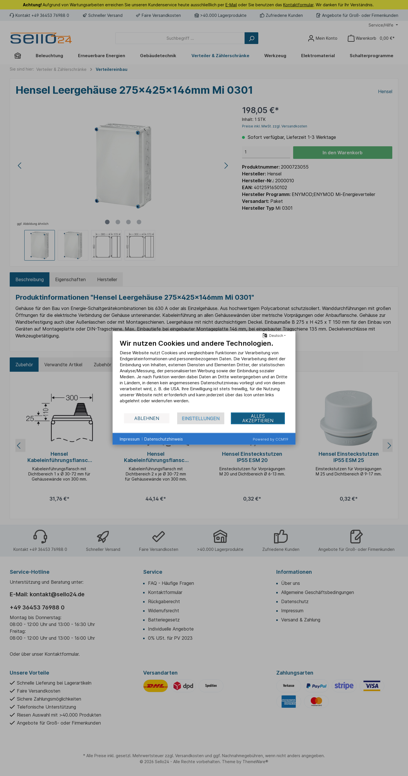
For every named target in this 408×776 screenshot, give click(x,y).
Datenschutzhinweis (163, 438)
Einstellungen (200, 418)
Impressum (130, 438)
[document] (204, 375)
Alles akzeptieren (257, 418)
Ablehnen (146, 418)
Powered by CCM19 (270, 439)
